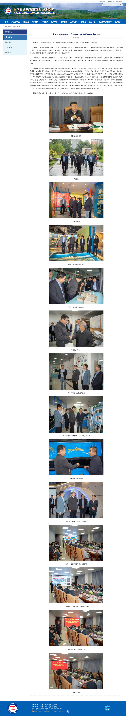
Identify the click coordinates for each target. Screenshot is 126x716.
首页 (4, 26)
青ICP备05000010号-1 (60, 711)
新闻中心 (10, 26)
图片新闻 (17, 26)
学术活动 (8, 47)
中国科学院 (119, 1)
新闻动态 (8, 42)
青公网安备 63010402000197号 (42, 711)
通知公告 (8, 52)
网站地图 (102, 1)
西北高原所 (110, 1)
